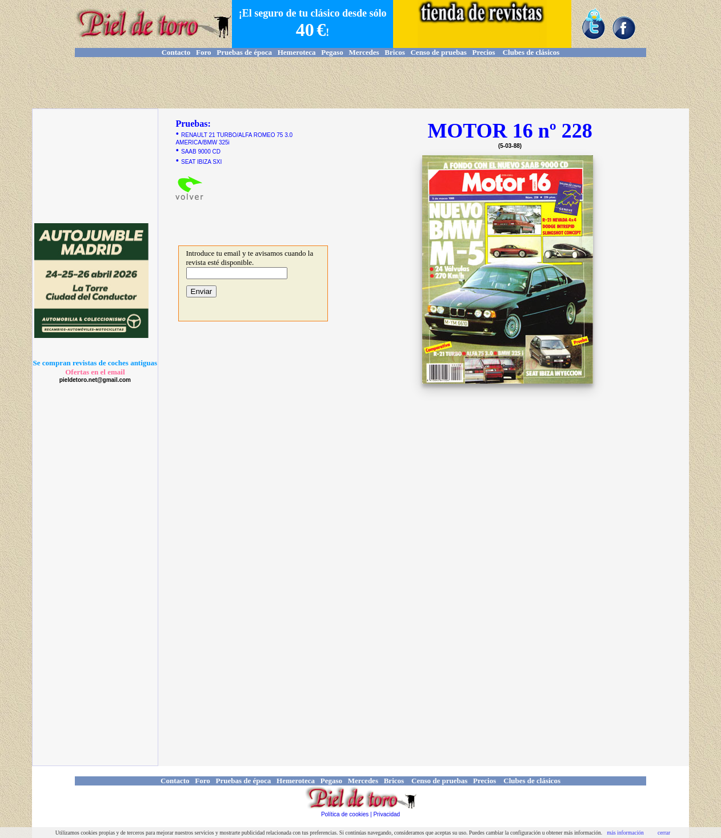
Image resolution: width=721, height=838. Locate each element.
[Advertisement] (360, 82)
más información (625, 832)
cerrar (664, 832)
